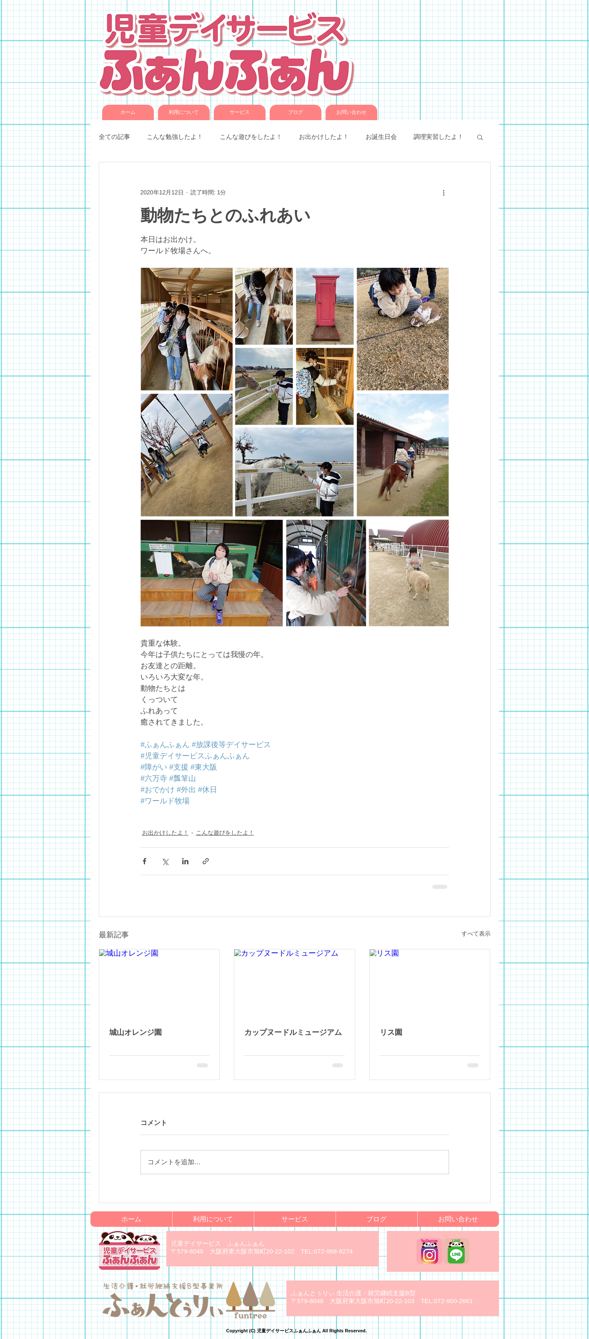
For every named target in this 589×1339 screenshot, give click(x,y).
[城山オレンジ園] (159, 983)
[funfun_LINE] (456, 1251)
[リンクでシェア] (206, 861)
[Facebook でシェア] (144, 861)
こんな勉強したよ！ (175, 136)
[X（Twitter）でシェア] (165, 861)
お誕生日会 (381, 136)
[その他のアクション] (444, 192)
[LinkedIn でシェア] (185, 861)
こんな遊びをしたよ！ (251, 136)
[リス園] (430, 983)
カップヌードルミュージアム (293, 1032)
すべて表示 (476, 933)
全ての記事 (114, 136)
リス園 (391, 1032)
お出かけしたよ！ (324, 136)
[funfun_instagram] (429, 1251)
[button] (480, 136)
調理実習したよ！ (439, 136)
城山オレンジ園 (135, 1032)
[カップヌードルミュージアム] (294, 983)
